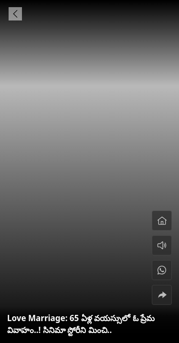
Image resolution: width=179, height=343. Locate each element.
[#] (162, 270)
